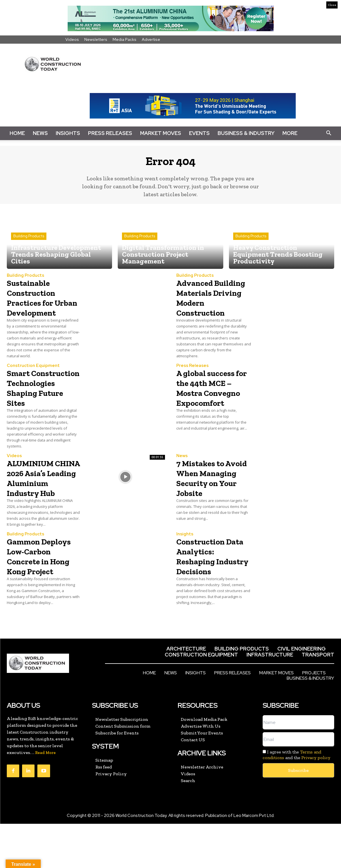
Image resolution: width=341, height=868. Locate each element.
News (40, 133)
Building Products (28, 240)
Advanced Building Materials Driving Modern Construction (212, 306)
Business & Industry (246, 133)
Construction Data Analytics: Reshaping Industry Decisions (210, 595)
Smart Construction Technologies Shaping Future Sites (41, 406)
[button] (328, 133)
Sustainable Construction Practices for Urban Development (37, 306)
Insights (68, 133)
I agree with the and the (296, 798)
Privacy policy (315, 801)
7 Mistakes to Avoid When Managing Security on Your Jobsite (213, 507)
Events (199, 133)
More (289, 133)
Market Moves (160, 133)
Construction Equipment (33, 380)
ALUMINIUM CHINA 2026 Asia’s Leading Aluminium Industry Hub (39, 507)
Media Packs (124, 39)
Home (17, 133)
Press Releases (110, 133)
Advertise (151, 39)
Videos (72, 39)
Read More (45, 797)
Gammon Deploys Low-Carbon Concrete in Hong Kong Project (44, 595)
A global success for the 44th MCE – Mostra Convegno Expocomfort (212, 406)
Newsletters (95, 39)
